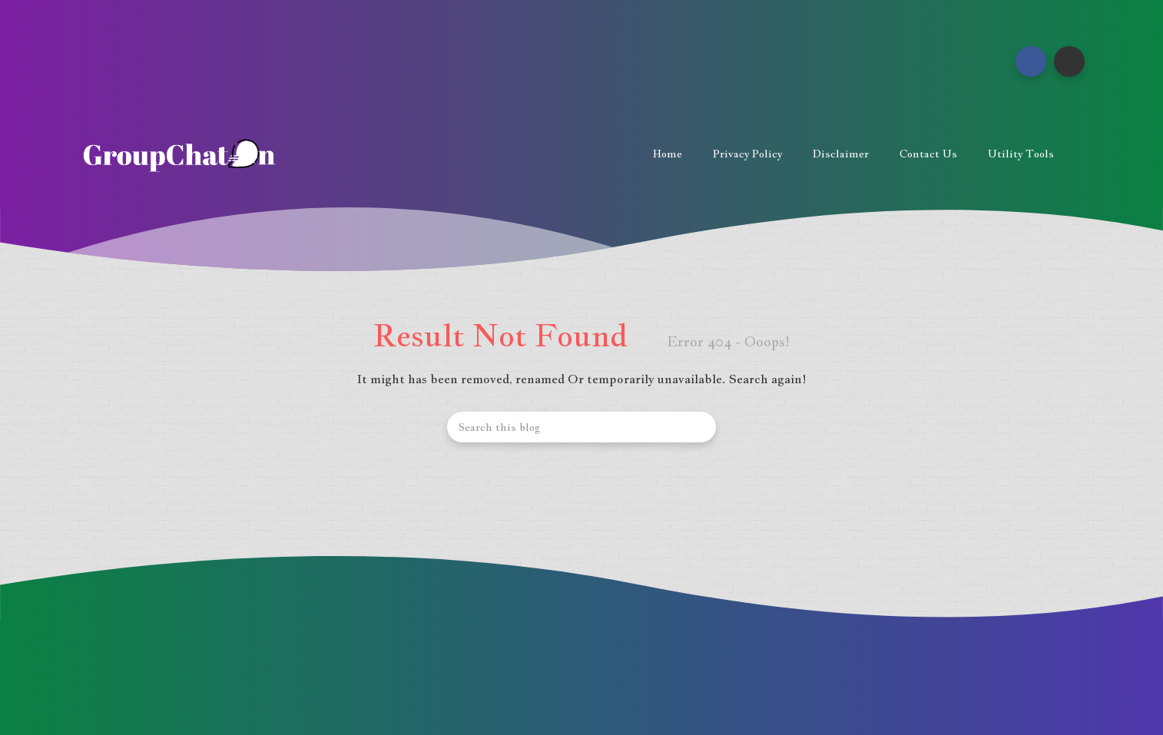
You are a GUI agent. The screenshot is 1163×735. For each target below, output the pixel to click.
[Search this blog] (581, 427)
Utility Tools (1021, 154)
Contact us (928, 154)
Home (667, 154)
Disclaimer (841, 154)
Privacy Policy (747, 154)
